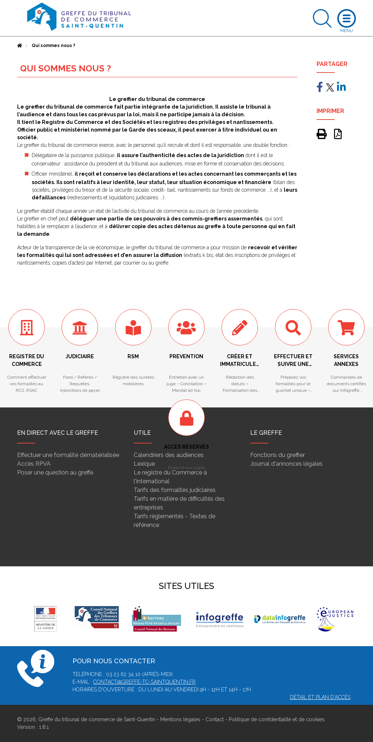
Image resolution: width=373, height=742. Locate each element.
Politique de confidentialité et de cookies (277, 719)
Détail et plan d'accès (320, 697)
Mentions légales (180, 719)
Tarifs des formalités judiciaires (175, 490)
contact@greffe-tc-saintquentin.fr (144, 682)
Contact (214, 719)
